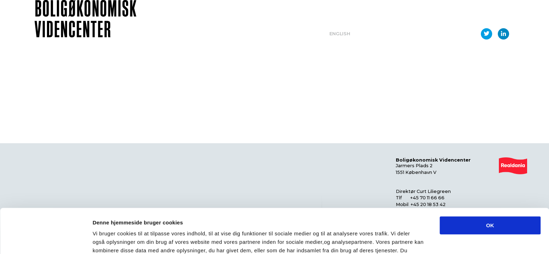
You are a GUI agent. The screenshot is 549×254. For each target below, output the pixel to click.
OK (490, 184)
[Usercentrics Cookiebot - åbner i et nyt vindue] (46, 240)
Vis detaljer (367, 240)
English (339, 33)
